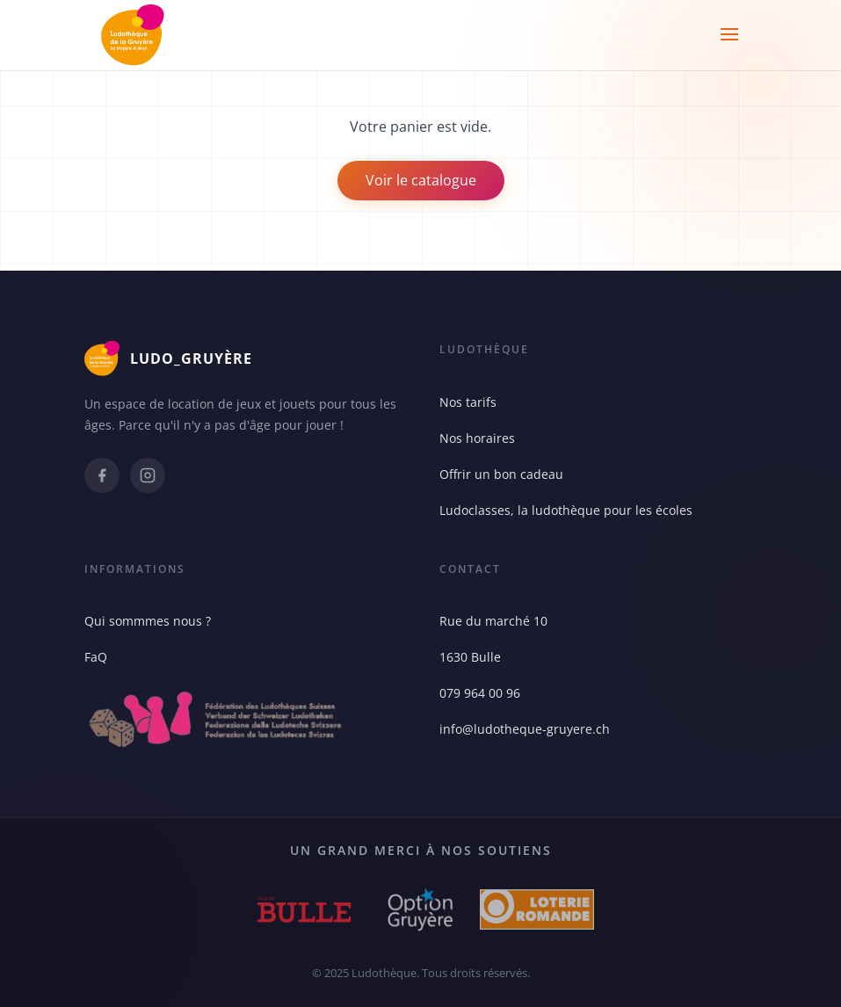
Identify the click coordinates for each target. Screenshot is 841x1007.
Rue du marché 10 (493, 620)
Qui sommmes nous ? (147, 620)
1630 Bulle (470, 656)
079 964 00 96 (479, 693)
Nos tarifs (468, 402)
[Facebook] (102, 475)
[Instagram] (147, 475)
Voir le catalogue (421, 180)
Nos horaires (477, 438)
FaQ (95, 656)
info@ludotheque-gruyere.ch (524, 729)
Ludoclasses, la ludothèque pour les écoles (565, 510)
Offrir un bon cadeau (501, 474)
